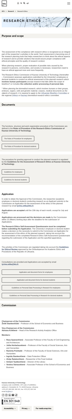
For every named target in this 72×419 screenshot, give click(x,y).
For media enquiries (43, 408)
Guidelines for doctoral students (15, 180)
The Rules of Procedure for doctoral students (20, 146)
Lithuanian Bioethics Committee (54, 93)
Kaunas (24, 95)
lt (21, 3)
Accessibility (9, 408)
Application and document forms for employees (36, 272)
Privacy (25, 408)
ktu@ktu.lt (9, 391)
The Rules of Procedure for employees (18, 139)
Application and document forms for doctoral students (36, 280)
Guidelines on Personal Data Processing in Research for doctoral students (36, 295)
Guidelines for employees (13, 172)
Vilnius (15, 95)
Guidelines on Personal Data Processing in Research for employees (36, 288)
